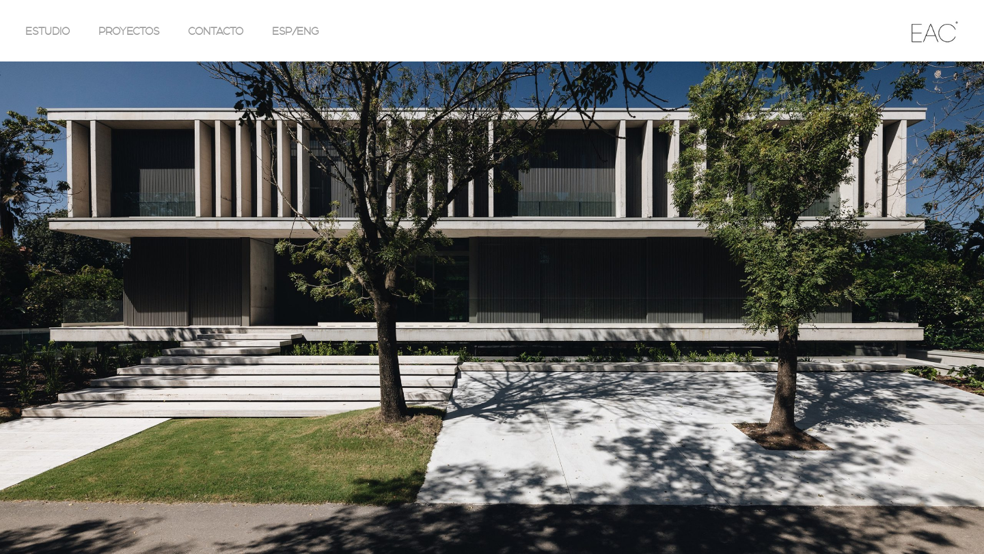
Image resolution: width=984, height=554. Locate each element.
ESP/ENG (295, 31)
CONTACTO (215, 31)
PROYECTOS (128, 31)
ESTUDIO (47, 31)
